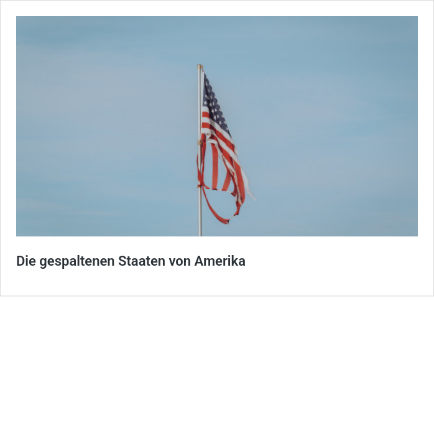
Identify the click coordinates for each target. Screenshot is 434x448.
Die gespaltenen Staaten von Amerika (131, 261)
